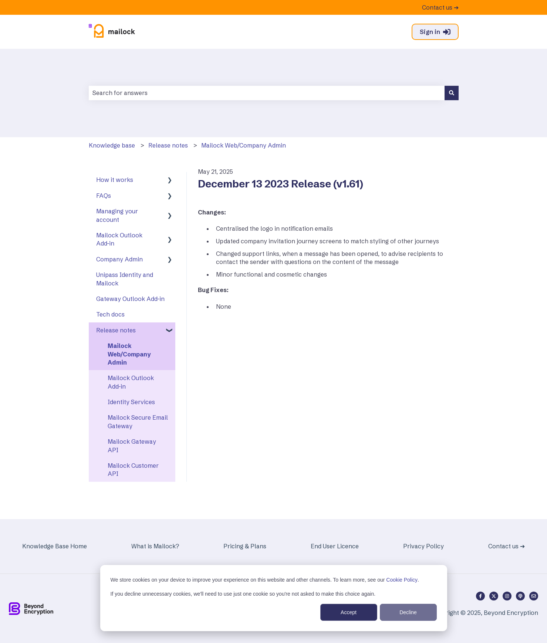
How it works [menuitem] (114, 179)
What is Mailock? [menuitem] (155, 546)
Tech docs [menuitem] (110, 314)
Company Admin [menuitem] (119, 259)
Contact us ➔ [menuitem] (506, 546)
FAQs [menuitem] (103, 195)
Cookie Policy (402, 580)
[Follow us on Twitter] (493, 596)
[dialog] (273, 598)
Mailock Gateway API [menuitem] (132, 445)
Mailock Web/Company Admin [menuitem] (129, 354)
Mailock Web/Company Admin (243, 145)
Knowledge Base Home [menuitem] (54, 546)
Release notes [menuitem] (116, 330)
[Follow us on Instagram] (507, 596)
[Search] (452, 93)
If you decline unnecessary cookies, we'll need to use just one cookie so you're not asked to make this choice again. (243, 594)
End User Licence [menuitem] (335, 546)
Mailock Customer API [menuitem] (133, 469)
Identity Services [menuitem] (131, 402)
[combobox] (267, 93)
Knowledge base (112, 145)
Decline (408, 612)
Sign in (435, 31)
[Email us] (533, 596)
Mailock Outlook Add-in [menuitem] (119, 239)
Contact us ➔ (440, 7)
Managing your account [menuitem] (117, 215)
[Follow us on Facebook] (480, 596)
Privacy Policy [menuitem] (423, 546)
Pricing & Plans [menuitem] (244, 546)
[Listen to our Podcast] (520, 596)
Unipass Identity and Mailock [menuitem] (124, 279)
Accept (349, 612)
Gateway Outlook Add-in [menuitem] (130, 298)
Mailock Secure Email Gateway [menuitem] (138, 421)
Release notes (168, 145)
